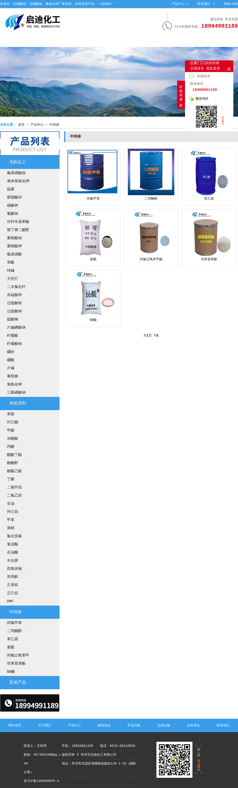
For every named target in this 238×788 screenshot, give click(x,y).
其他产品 (17, 682)
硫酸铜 (12, 319)
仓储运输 (170, 41)
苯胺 (10, 414)
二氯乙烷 (14, 496)
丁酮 (10, 479)
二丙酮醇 (14, 631)
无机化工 (17, 162)
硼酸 (10, 360)
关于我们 (39, 41)
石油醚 (12, 553)
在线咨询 (199, 76)
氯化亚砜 (14, 536)
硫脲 (10, 189)
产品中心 (178, 4)
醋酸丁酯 (14, 455)
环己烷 (12, 512)
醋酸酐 (12, 463)
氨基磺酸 (14, 254)
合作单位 (196, 41)
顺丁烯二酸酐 (18, 230)
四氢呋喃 (14, 569)
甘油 (10, 504)
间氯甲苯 (14, 623)
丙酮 (10, 447)
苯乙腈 (12, 639)
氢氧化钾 (14, 384)
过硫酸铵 (14, 303)
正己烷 (12, 593)
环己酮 (12, 422)
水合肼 (12, 561)
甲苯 (10, 520)
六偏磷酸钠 (16, 328)
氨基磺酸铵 (16, 173)
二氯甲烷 (14, 487)
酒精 (10, 528)
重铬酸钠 (14, 238)
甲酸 (10, 431)
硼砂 (10, 352)
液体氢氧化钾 (18, 181)
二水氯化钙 (16, 287)
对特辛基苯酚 (18, 222)
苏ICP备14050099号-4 (41, 781)
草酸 (10, 262)
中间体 (54, 125)
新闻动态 (117, 41)
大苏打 (12, 279)
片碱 (10, 368)
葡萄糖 (12, 376)
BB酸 (11, 672)
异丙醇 (12, 577)
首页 (21, 125)
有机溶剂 (17, 403)
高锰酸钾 (14, 295)
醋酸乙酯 (14, 471)
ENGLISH (231, 4)
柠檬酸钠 (14, 344)
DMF (10, 601)
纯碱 (10, 271)
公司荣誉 (91, 41)
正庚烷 (12, 585)
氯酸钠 (12, 214)
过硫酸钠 (14, 311)
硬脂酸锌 (14, 197)
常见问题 (143, 41)
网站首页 (13, 41)
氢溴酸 (12, 544)
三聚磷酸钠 (16, 393)
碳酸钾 (12, 206)
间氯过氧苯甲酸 (14, 656)
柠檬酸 (12, 336)
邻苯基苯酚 (16, 664)
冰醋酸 (12, 439)
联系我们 (203, 4)
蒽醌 (10, 647)
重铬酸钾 (14, 246)
